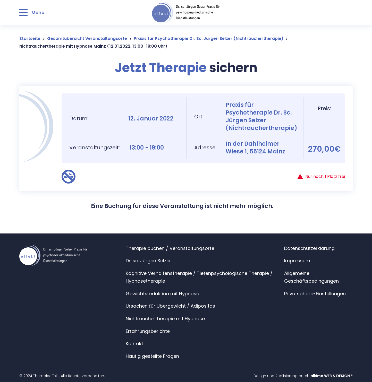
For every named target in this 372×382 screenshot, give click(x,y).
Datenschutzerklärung (309, 248)
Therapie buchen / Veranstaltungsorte (170, 248)
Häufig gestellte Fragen (152, 356)
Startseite (29, 38)
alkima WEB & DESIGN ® (331, 375)
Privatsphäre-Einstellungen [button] (315, 293)
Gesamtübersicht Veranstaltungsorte (87, 38)
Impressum (297, 260)
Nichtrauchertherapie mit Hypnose (165, 318)
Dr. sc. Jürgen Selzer (148, 260)
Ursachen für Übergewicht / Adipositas (170, 306)
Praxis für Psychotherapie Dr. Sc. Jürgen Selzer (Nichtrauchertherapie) (208, 38)
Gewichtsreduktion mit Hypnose (162, 293)
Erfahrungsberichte (148, 331)
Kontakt (134, 343)
